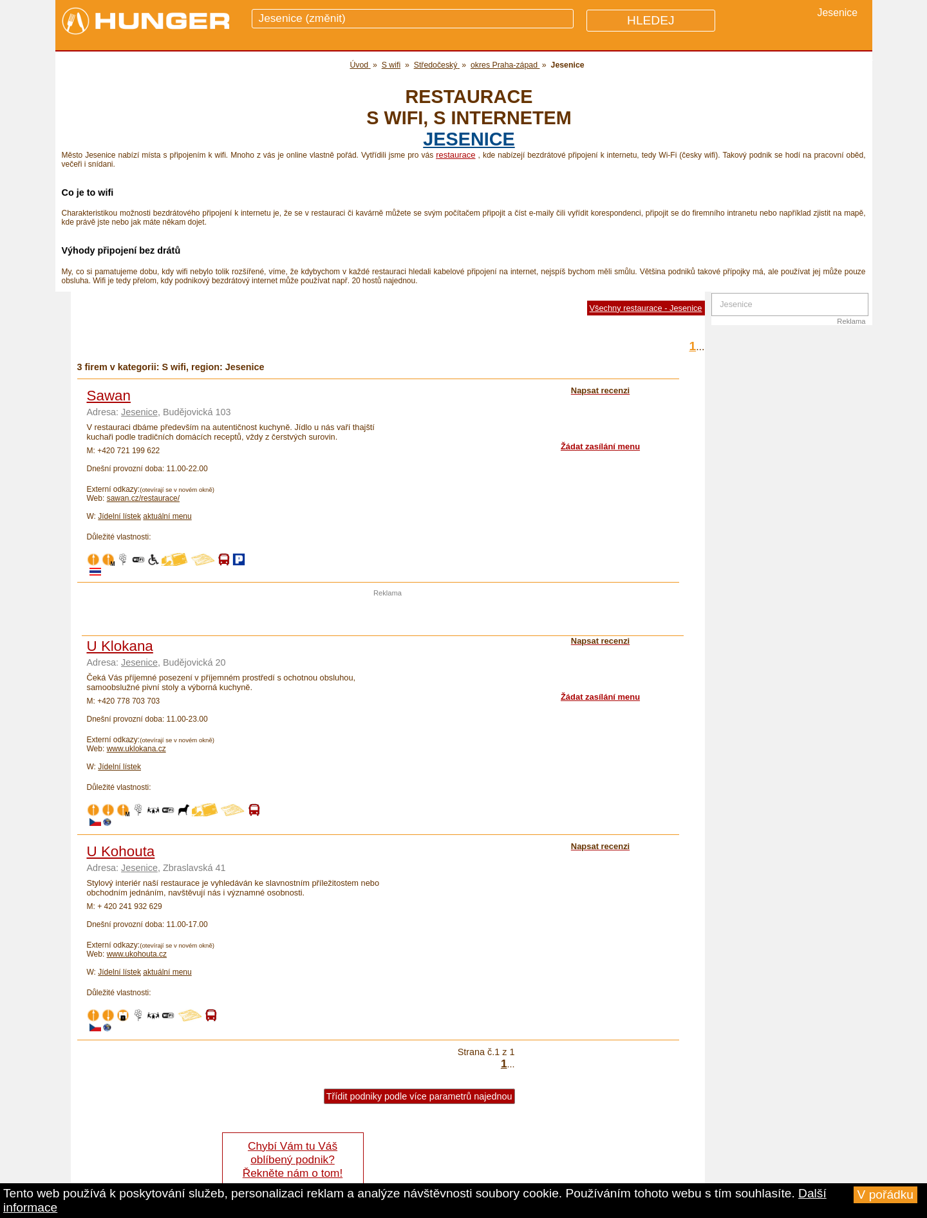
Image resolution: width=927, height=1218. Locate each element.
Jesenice (468, 139)
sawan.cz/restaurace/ (143, 498)
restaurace (455, 155)
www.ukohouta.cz (137, 954)
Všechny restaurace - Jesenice (646, 308)
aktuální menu (167, 516)
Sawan (109, 396)
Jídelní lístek (119, 516)
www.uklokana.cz (136, 748)
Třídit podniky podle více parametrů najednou (419, 1096)
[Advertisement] (387, 616)
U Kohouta (121, 851)
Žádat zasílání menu (600, 446)
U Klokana (120, 646)
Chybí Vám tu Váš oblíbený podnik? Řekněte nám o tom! (292, 1159)
